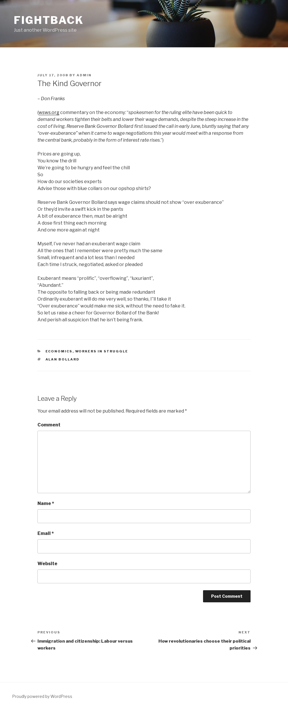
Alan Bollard (63, 359)
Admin (84, 75)
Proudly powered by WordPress (42, 696)
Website (47, 563)
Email (45, 533)
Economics (59, 351)
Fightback (49, 20)
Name (45, 503)
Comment (48, 425)
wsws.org (49, 112)
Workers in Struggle (101, 351)
